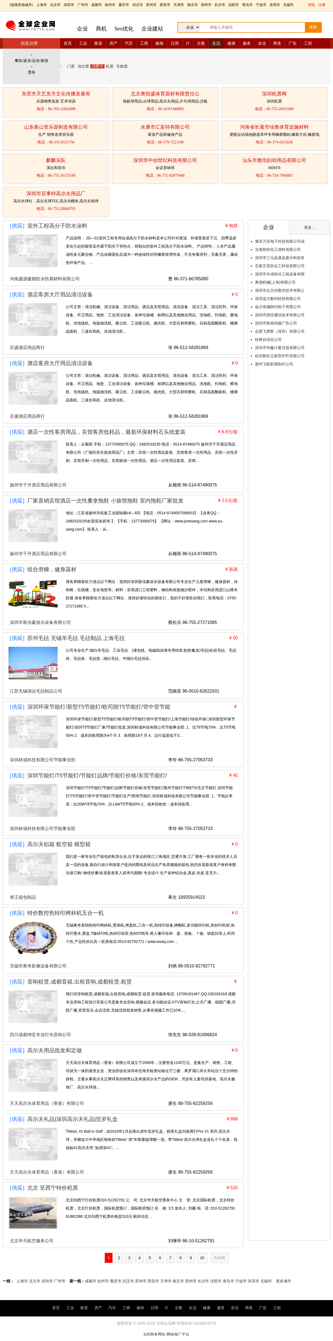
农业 (262, 43)
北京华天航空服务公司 (31, 1240)
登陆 (311, 5)
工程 (308, 43)
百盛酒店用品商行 (27, 347)
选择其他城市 (21, 5)
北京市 (55, 5)
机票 (110, 66)
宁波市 (261, 5)
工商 (144, 43)
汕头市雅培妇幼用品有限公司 (274, 160)
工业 (83, 43)
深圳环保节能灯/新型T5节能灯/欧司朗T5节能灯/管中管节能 (98, 707)
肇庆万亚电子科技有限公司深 (280, 241)
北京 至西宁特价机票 (52, 1188)
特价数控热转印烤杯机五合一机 (65, 913)
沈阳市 (233, 5)
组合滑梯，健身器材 (51, 569)
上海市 (41, 5)
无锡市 (288, 5)
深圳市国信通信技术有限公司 (280, 315)
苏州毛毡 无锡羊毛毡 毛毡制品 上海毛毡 (76, 638)
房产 (113, 43)
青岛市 (247, 5)
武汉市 (137, 5)
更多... (309, 227)
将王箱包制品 (23, 897)
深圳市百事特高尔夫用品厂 (55, 193)
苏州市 (151, 5)
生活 (216, 43)
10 (202, 1258)
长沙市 (220, 5)
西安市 (165, 5)
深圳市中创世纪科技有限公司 (165, 160)
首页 (68, 43)
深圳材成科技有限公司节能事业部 (42, 759)
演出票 (83, 66)
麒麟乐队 (56, 160)
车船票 (122, 66)
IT (188, 43)
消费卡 (97, 66)
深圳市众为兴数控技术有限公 (280, 290)
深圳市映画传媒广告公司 (276, 323)
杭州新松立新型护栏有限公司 (280, 356)
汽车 (129, 43)
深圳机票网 (274, 94)
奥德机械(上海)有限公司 (275, 282)
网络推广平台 (177, 1334)
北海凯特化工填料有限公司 (278, 249)
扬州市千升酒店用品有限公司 (38, 485)
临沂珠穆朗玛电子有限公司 (278, 307)
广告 (293, 43)
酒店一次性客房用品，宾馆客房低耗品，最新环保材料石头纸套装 (106, 432)
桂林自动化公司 (268, 339)
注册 (321, 5)
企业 (82, 29)
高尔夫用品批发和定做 (54, 1050)
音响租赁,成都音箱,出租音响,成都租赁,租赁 (79, 982)
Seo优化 (123, 29)
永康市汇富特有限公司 (165, 127)
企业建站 (152, 29)
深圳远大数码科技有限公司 (278, 298)
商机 (101, 29)
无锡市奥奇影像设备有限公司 (38, 966)
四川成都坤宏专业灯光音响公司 (40, 1034)
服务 (247, 43)
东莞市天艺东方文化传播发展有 (56, 94)
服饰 (159, 43)
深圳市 (69, 5)
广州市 (83, 5)
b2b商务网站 (154, 1334)
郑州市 (206, 5)
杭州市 (110, 5)
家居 (98, 43)
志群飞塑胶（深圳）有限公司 (280, 331)
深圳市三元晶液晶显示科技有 (280, 257)
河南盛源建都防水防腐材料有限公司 (45, 278)
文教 (201, 43)
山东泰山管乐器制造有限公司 (56, 127)
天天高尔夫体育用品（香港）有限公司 (47, 1103)
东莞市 (274, 5)
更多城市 (283, 1281)
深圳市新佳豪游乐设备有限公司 (40, 622)
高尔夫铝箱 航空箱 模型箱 (58, 844)
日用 (175, 43)
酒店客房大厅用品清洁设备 (60, 294)
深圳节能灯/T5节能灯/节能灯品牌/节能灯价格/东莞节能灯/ (97, 775)
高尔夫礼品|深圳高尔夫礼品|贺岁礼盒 (72, 1119)
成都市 (96, 5)
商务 (277, 43)
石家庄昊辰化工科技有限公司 (280, 266)
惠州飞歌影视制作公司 (274, 364)
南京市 (192, 5)
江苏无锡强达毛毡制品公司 (36, 691)
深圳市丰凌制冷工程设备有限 (280, 274)
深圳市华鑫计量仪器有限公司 (280, 347)
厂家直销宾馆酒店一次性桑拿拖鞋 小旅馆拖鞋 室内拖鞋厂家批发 (105, 501)
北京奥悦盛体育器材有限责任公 (165, 94)
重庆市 (123, 5)
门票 (71, 66)
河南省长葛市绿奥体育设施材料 (274, 127)
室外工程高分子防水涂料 (57, 226)
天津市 (178, 5)
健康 (231, 43)
